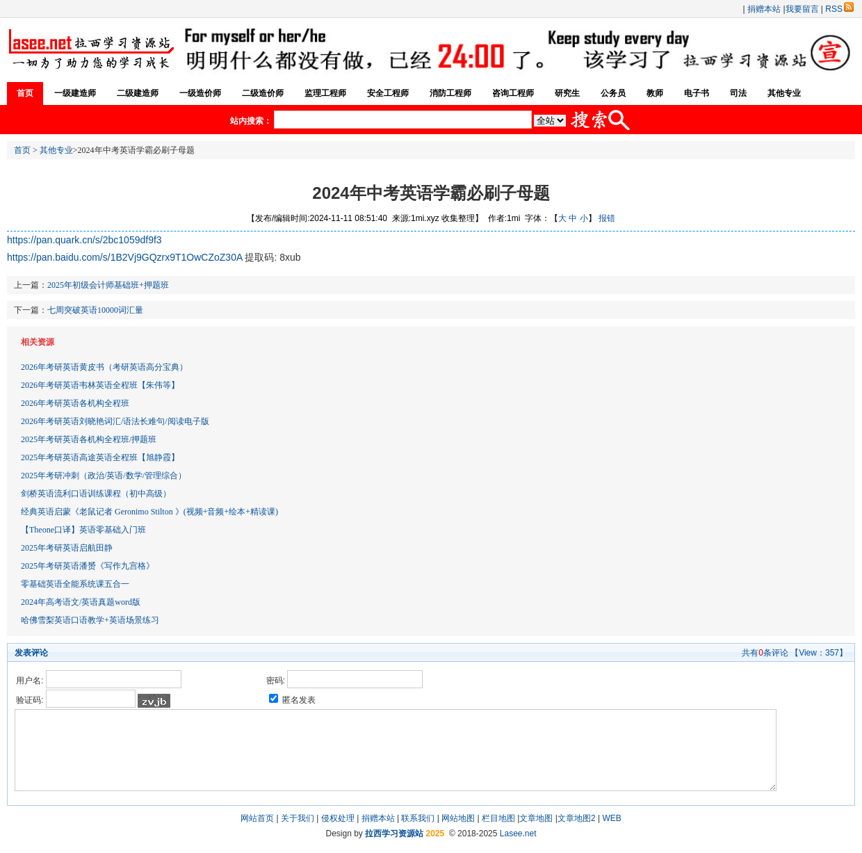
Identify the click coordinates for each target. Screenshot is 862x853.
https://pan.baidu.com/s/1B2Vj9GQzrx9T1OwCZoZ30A (125, 257)
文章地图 (536, 818)
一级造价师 (200, 93)
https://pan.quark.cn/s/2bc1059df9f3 (84, 239)
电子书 (696, 93)
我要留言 (802, 9)
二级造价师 (263, 93)
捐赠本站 (764, 9)
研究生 (567, 93)
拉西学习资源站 (394, 833)
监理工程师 (325, 93)
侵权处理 (338, 818)
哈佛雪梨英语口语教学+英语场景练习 (90, 620)
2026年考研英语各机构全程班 (75, 403)
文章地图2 (577, 818)
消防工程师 (450, 93)
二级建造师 (137, 93)
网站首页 (257, 818)
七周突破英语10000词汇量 (95, 310)
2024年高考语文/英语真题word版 (80, 602)
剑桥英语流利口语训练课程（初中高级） (96, 493)
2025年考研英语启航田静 (67, 548)
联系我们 (417, 818)
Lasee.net (518, 833)
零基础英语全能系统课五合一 (75, 584)
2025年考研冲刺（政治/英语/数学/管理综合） (103, 475)
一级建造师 (75, 93)
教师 (654, 93)
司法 (738, 93)
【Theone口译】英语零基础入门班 (83, 530)
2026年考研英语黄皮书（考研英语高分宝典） (104, 367)
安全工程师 (388, 93)
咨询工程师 (513, 93)
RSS (839, 9)
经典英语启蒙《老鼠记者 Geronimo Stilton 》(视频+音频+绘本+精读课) (149, 512)
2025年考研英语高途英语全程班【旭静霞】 (100, 457)
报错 (607, 218)
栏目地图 (498, 818)
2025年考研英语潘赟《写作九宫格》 (87, 566)
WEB (611, 818)
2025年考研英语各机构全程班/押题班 (88, 439)
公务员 (613, 93)
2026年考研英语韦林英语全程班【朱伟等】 (100, 385)
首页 (25, 93)
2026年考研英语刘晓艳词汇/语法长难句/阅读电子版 (115, 421)
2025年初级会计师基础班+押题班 (108, 285)
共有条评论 (765, 653)
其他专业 (784, 93)
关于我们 (297, 818)
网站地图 (458, 818)
